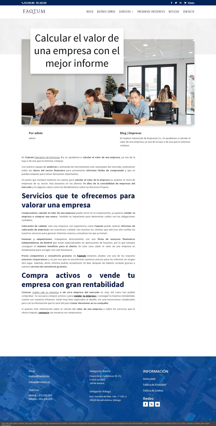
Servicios (125, 12)
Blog (123, 133)
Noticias (174, 12)
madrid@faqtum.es (39, 375)
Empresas (134, 133)
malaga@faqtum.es (39, 381)
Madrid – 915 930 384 (40, 395)
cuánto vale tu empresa (45, 292)
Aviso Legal (149, 378)
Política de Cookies (153, 390)
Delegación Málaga (100, 391)
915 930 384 (29, 3)
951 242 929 (41, 3)
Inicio (89, 12)
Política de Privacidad (154, 384)
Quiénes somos (106, 12)
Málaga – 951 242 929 (40, 398)
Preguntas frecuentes (151, 12)
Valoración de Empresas (47, 157)
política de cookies (178, 423)
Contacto (188, 12)
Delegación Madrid (99, 371)
